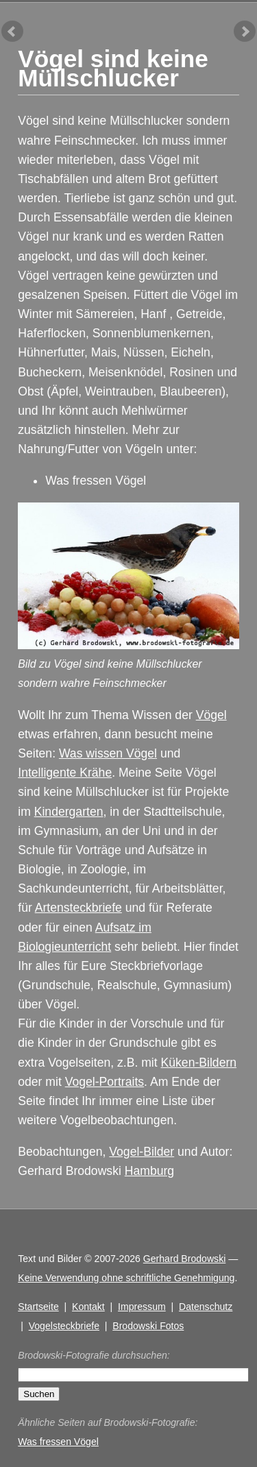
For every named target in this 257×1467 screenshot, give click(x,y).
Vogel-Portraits (104, 1082)
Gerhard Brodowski (184, 1258)
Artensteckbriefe (78, 907)
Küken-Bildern (199, 1062)
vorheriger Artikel (12, 32)
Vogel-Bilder (141, 1152)
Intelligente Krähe (65, 772)
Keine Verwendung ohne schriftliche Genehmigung (126, 1277)
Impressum (142, 1306)
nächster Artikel (245, 32)
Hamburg (149, 1171)
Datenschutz (205, 1306)
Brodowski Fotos (148, 1325)
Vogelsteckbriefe (64, 1325)
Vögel (211, 715)
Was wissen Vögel (108, 753)
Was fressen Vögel (95, 480)
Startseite (38, 1306)
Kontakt (88, 1306)
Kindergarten (68, 812)
